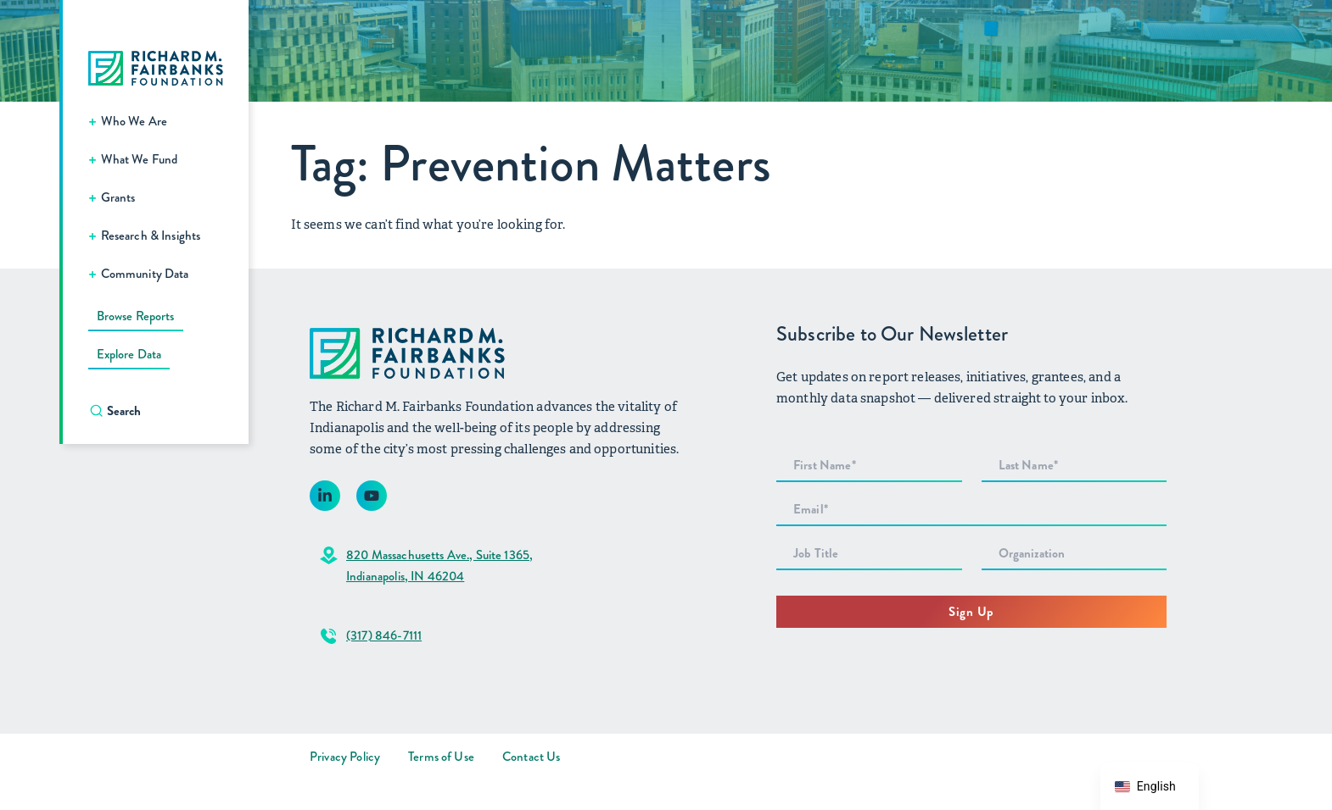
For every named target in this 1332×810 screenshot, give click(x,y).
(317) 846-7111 (384, 635)
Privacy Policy (345, 756)
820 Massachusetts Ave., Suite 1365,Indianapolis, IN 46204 (439, 565)
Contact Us (531, 756)
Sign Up (971, 611)
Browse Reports (135, 316)
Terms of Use (441, 756)
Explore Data (128, 354)
